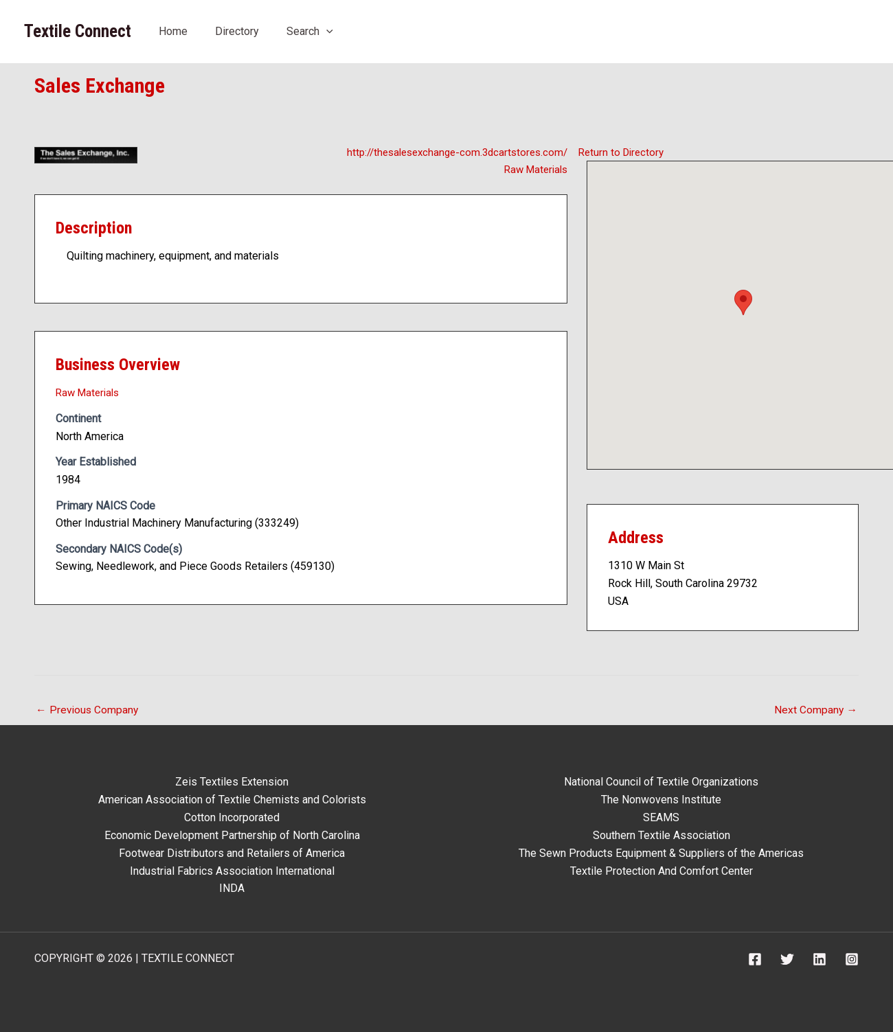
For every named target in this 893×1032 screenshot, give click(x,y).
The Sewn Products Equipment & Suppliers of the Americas (661, 852)
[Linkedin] (819, 958)
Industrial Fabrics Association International (232, 870)
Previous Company (88, 710)
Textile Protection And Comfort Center (661, 870)
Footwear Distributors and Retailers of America (232, 852)
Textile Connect (77, 31)
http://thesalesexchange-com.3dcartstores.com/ (451, 151)
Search (309, 31)
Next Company (815, 710)
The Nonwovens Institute (661, 799)
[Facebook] (755, 958)
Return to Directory (623, 151)
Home (173, 31)
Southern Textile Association (661, 835)
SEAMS (661, 817)
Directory (237, 31)
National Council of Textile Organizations (661, 782)
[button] (743, 302)
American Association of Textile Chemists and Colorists (232, 799)
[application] (326, 31)
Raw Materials (533, 169)
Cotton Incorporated (232, 817)
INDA (232, 887)
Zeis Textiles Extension (232, 782)
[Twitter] (787, 958)
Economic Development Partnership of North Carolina (232, 835)
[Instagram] (852, 958)
